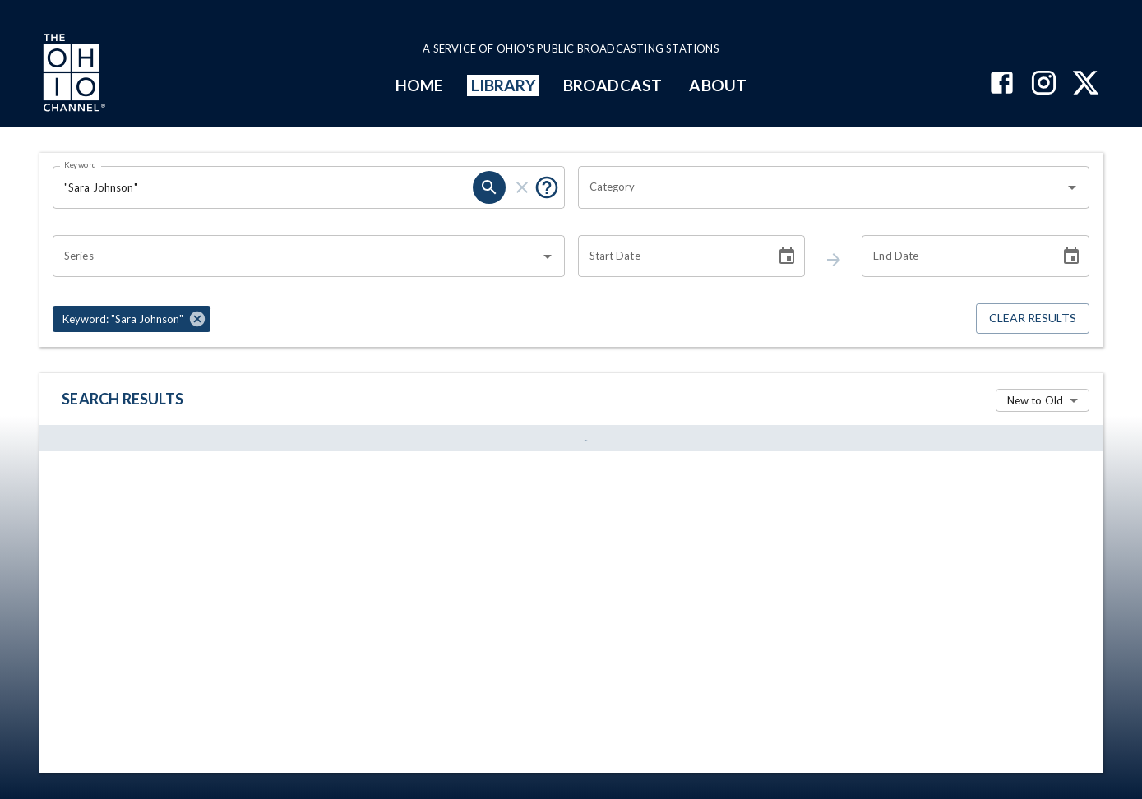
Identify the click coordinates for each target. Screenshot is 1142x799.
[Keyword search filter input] (263, 187)
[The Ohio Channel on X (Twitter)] (1085, 84)
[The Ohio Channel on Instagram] (1043, 84)
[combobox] (821, 187)
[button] (131, 319)
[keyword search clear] (522, 187)
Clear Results (1033, 318)
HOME (419, 85)
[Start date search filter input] (671, 256)
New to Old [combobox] (1035, 400)
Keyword (80, 164)
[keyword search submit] (489, 187)
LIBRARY (503, 85)
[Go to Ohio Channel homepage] (72, 75)
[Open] (1072, 187)
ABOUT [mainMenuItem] (717, 85)
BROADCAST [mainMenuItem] (612, 85)
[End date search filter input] (955, 256)
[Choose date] (786, 256)
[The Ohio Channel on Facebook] (1001, 84)
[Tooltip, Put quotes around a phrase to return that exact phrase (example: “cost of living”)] (547, 187)
